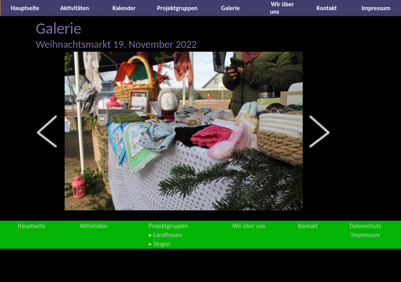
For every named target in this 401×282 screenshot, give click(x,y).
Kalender (123, 8)
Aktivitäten (74, 8)
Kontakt (326, 8)
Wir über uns (248, 226)
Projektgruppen (177, 8)
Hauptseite (25, 8)
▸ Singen (159, 244)
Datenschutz (365, 226)
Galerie (230, 8)
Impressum (375, 8)
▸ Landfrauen (165, 235)
